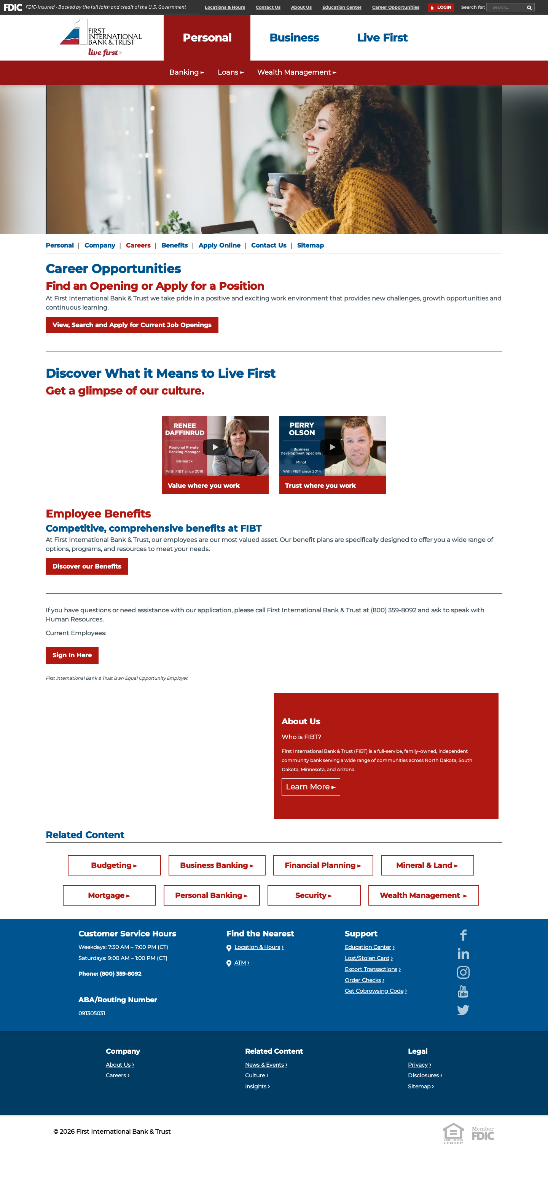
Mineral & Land (424, 865)
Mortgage (106, 895)
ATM (240, 962)
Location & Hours (257, 947)
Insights (255, 1086)
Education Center (342, 7)
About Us (301, 7)
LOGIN (444, 7)
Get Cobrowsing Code (374, 990)
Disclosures (423, 1075)
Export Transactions (371, 969)
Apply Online (220, 245)
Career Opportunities (395, 7)
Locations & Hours (225, 7)
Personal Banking (208, 895)
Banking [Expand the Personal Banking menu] (187, 72)
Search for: (473, 7)
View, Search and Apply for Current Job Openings (132, 325)
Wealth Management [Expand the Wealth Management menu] (297, 72)
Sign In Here (72, 655)
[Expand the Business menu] (294, 38)
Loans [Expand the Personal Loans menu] (232, 72)
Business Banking (214, 865)
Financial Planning (320, 865)
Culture (255, 1075)
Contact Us (268, 7)
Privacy (418, 1064)
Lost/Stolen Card (367, 958)
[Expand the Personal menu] (207, 38)
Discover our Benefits (87, 566)
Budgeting (111, 865)
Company (99, 245)
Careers (138, 245)
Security (310, 895)
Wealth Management (421, 895)
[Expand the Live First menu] (382, 38)
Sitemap (310, 245)
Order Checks (363, 980)
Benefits (174, 245)
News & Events (264, 1064)
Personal (60, 245)
